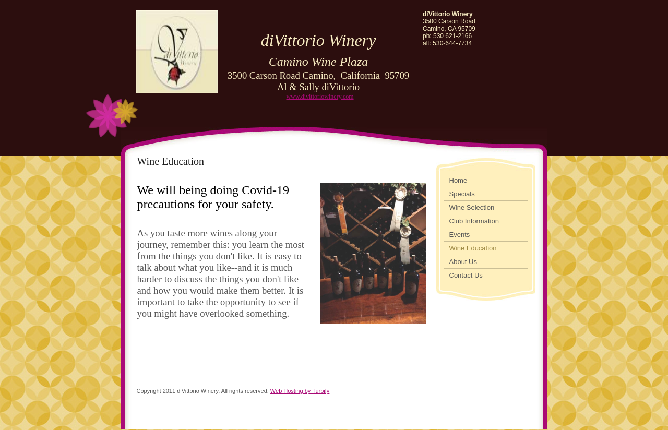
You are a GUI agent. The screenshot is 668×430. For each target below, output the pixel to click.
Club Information (474, 221)
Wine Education (473, 248)
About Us (463, 262)
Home (458, 180)
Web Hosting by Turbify (300, 391)
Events (459, 234)
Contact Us (466, 275)
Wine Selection (472, 207)
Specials (462, 194)
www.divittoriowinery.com (319, 96)
